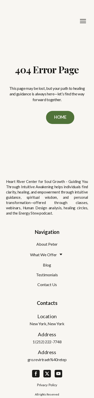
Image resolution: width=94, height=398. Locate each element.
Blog (47, 264)
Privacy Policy (47, 385)
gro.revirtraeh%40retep (47, 359)
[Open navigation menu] (83, 21)
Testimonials (47, 274)
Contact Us (47, 284)
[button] (60, 117)
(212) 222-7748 (48, 341)
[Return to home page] (42, 21)
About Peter (47, 244)
